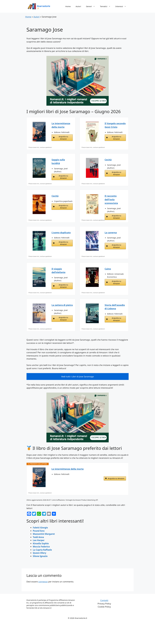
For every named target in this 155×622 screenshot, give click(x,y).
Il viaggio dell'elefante (58, 270)
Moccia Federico (41, 546)
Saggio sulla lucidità (58, 161)
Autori (78, 6)
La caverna (111, 232)
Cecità (108, 159)
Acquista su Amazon (63, 137)
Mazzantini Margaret (44, 533)
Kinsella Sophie (41, 543)
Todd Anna (38, 537)
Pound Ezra (39, 530)
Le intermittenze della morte (61, 125)
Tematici (106, 6)
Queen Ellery (39, 552)
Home (68, 6)
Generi (91, 6)
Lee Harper (39, 540)
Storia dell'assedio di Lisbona (115, 307)
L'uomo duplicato (61, 232)
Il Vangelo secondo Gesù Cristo (115, 125)
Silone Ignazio (40, 556)
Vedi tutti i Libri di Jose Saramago (77, 376)
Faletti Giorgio (40, 527)
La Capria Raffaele (42, 549)
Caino (108, 268)
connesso (43, 581)
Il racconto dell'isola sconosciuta (111, 199)
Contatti (104, 600)
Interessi (122, 6)
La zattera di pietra (62, 305)
